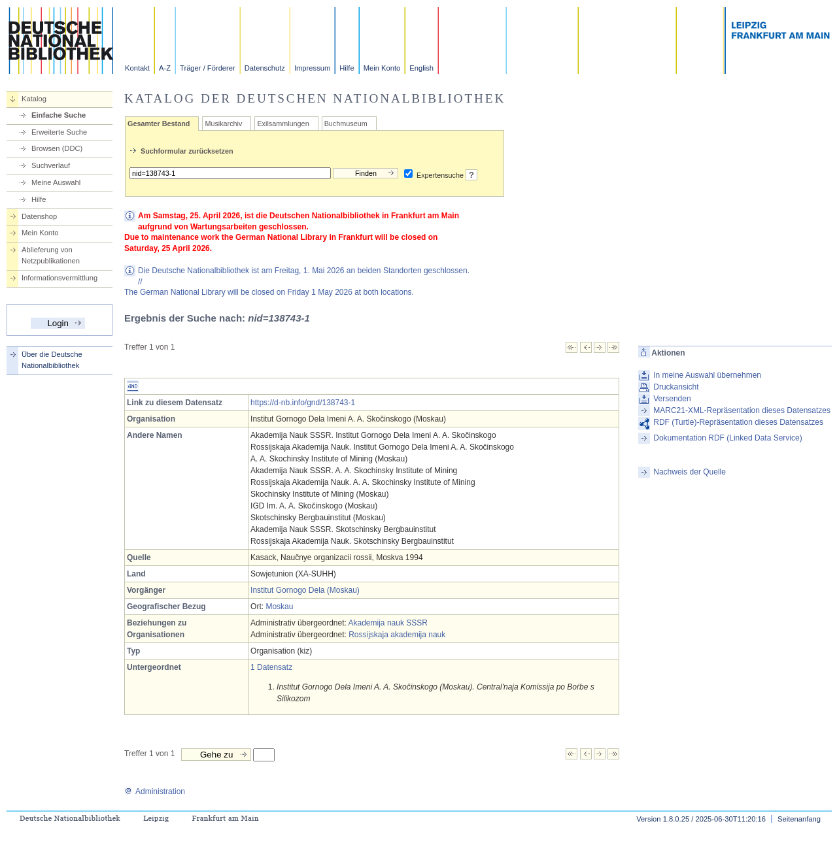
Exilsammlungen (283, 123)
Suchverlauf (50, 165)
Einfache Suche (58, 115)
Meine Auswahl (55, 182)
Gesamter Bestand (159, 123)
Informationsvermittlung (59, 278)
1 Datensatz (271, 667)
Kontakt (137, 68)
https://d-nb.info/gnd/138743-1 (302, 402)
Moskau (279, 606)
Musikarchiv (223, 123)
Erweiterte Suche (59, 132)
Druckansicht (675, 386)
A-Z (165, 68)
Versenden (672, 398)
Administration (154, 791)
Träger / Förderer (207, 68)
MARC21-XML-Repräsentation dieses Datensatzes (741, 410)
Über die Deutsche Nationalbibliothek (52, 359)
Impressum (312, 68)
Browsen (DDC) (56, 148)
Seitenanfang (799, 819)
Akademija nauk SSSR (388, 622)
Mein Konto (382, 68)
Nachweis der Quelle (689, 471)
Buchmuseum (345, 123)
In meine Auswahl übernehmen (707, 375)
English (421, 68)
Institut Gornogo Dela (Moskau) (305, 590)
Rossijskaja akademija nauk (397, 634)
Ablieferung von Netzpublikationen (51, 255)
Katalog (34, 99)
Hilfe (346, 68)
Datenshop (39, 216)
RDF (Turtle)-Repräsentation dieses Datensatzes (738, 422)
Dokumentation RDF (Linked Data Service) (727, 437)
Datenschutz (265, 68)
